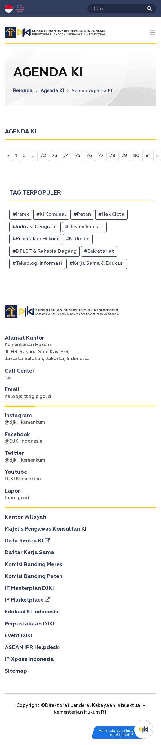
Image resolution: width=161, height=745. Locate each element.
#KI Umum (78, 239)
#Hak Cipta (111, 214)
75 (77, 155)
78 (112, 155)
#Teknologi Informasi (37, 263)
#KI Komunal (51, 214)
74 (66, 155)
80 (136, 155)
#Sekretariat (99, 251)
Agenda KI (54, 90)
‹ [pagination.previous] (8, 155)
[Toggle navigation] (153, 33)
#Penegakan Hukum (35, 239)
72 (43, 155)
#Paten (82, 214)
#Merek (20, 214)
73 (54, 155)
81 (147, 155)
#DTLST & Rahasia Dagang (44, 251)
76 (89, 155)
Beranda (25, 90)
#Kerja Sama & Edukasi (96, 263)
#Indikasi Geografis (35, 226)
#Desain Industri (84, 226)
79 (124, 155)
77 (101, 155)
